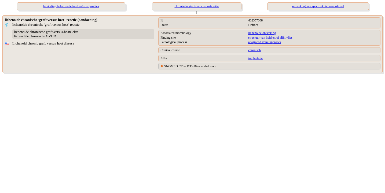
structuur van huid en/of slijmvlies (270, 37)
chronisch (254, 50)
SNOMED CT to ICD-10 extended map (189, 66)
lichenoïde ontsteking (262, 33)
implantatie (255, 58)
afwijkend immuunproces (264, 42)
